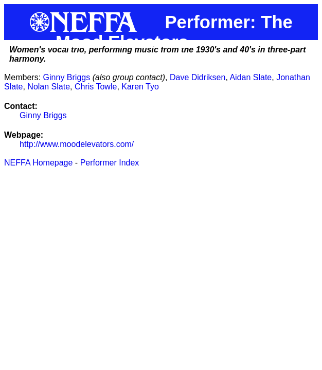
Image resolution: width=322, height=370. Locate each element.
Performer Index (109, 162)
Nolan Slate (48, 86)
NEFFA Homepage (38, 162)
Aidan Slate (250, 77)
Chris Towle (96, 86)
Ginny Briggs (67, 77)
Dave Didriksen (197, 77)
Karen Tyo (140, 86)
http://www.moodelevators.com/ (77, 144)
